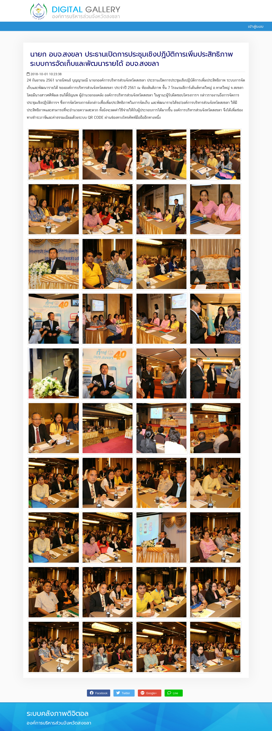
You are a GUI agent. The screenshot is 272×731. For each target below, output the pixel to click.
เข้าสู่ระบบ (253, 26)
